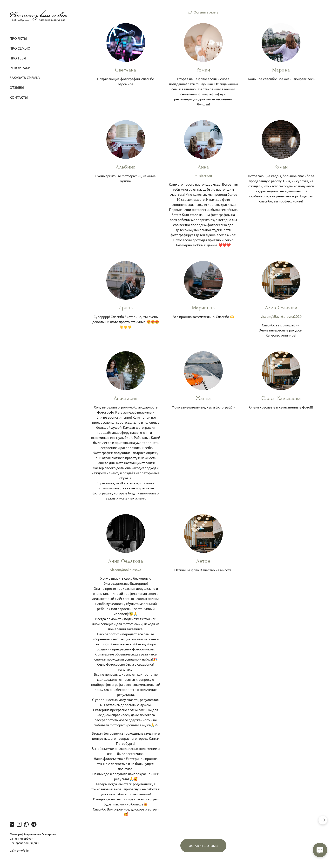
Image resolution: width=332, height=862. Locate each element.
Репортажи (20, 67)
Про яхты (18, 38)
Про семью (20, 48)
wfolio (24, 850)
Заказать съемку (25, 77)
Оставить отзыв (206, 12)
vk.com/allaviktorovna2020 (281, 316)
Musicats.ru (203, 175)
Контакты (19, 97)
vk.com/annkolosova (125, 569)
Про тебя (18, 58)
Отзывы (17, 87)
